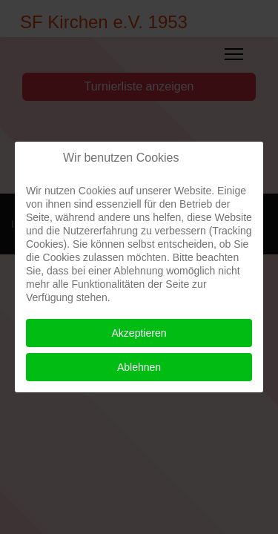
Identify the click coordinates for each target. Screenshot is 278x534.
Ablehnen (139, 367)
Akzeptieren (139, 333)
